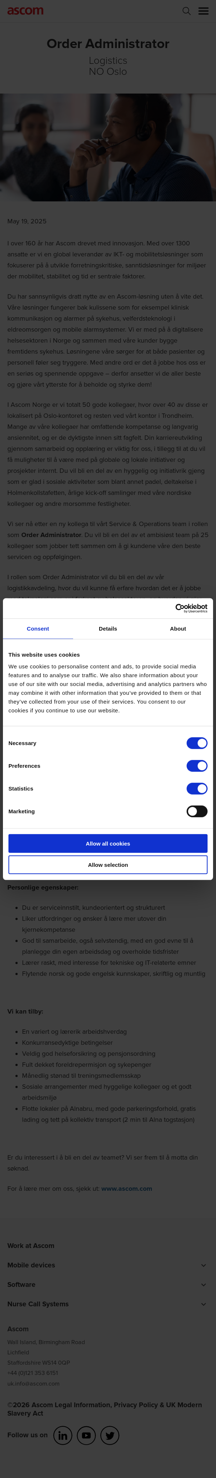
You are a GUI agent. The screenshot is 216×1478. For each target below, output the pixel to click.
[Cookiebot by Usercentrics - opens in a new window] (175, 608)
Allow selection (108, 865)
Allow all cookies (108, 843)
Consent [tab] (38, 628)
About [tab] (178, 628)
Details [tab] (108, 628)
